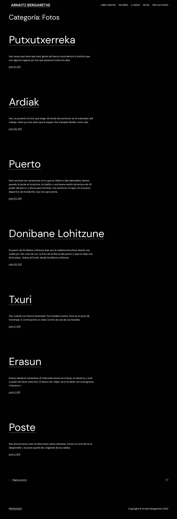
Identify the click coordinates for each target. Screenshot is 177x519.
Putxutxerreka (42, 40)
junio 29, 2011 (15, 129)
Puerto (25, 164)
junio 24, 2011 (15, 198)
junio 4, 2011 (14, 326)
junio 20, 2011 (15, 264)
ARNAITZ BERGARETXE (30, 5)
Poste (22, 427)
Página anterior (18, 480)
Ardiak (24, 102)
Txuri (20, 300)
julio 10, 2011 (15, 66)
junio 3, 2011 (14, 392)
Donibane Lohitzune (56, 234)
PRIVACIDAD (15, 508)
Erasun (25, 362)
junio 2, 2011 (14, 454)
